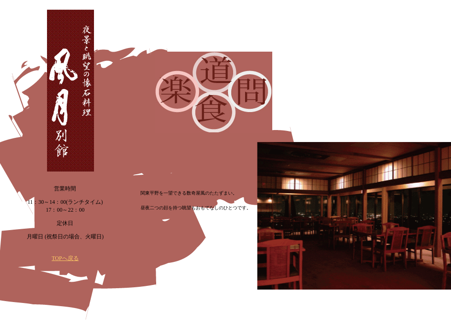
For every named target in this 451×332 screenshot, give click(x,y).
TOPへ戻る (65, 258)
